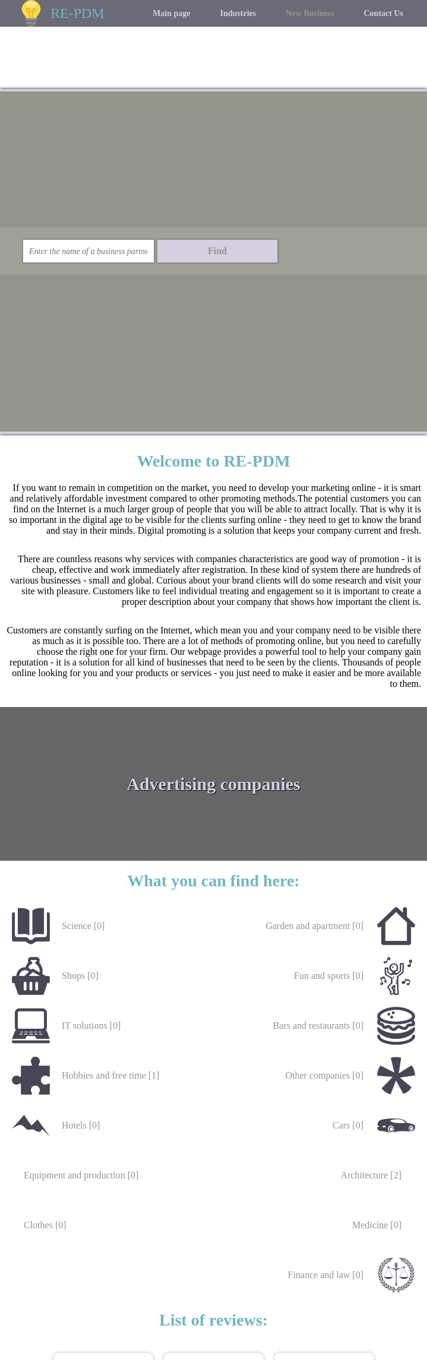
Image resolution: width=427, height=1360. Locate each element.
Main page (171, 13)
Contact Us (384, 13)
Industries (238, 13)
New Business (310, 13)
